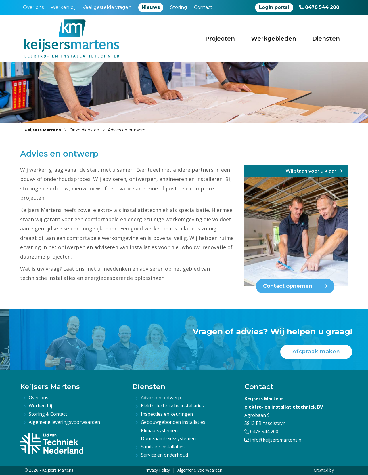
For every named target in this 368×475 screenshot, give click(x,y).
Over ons (33, 7)
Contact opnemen (295, 286)
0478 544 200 (319, 7)
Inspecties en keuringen (167, 414)
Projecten (220, 38)
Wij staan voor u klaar (313, 171)
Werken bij (63, 7)
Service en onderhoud (164, 455)
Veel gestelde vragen (107, 7)
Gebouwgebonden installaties (173, 422)
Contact (203, 7)
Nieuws (151, 7)
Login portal (274, 7)
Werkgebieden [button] (273, 38)
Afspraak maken (316, 351)
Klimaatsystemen (159, 430)
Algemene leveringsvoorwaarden (64, 422)
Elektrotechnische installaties (172, 405)
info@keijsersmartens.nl (273, 440)
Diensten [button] (326, 38)
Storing (178, 7)
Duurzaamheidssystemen (168, 438)
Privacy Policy (157, 470)
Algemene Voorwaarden (199, 470)
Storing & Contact (48, 414)
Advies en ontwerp (161, 397)
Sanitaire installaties (163, 446)
